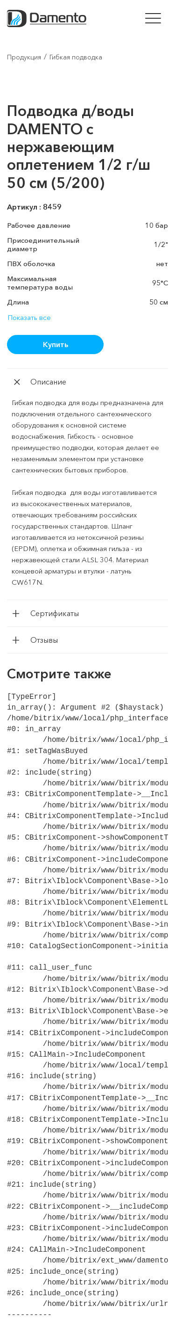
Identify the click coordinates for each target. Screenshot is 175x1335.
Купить (55, 344)
